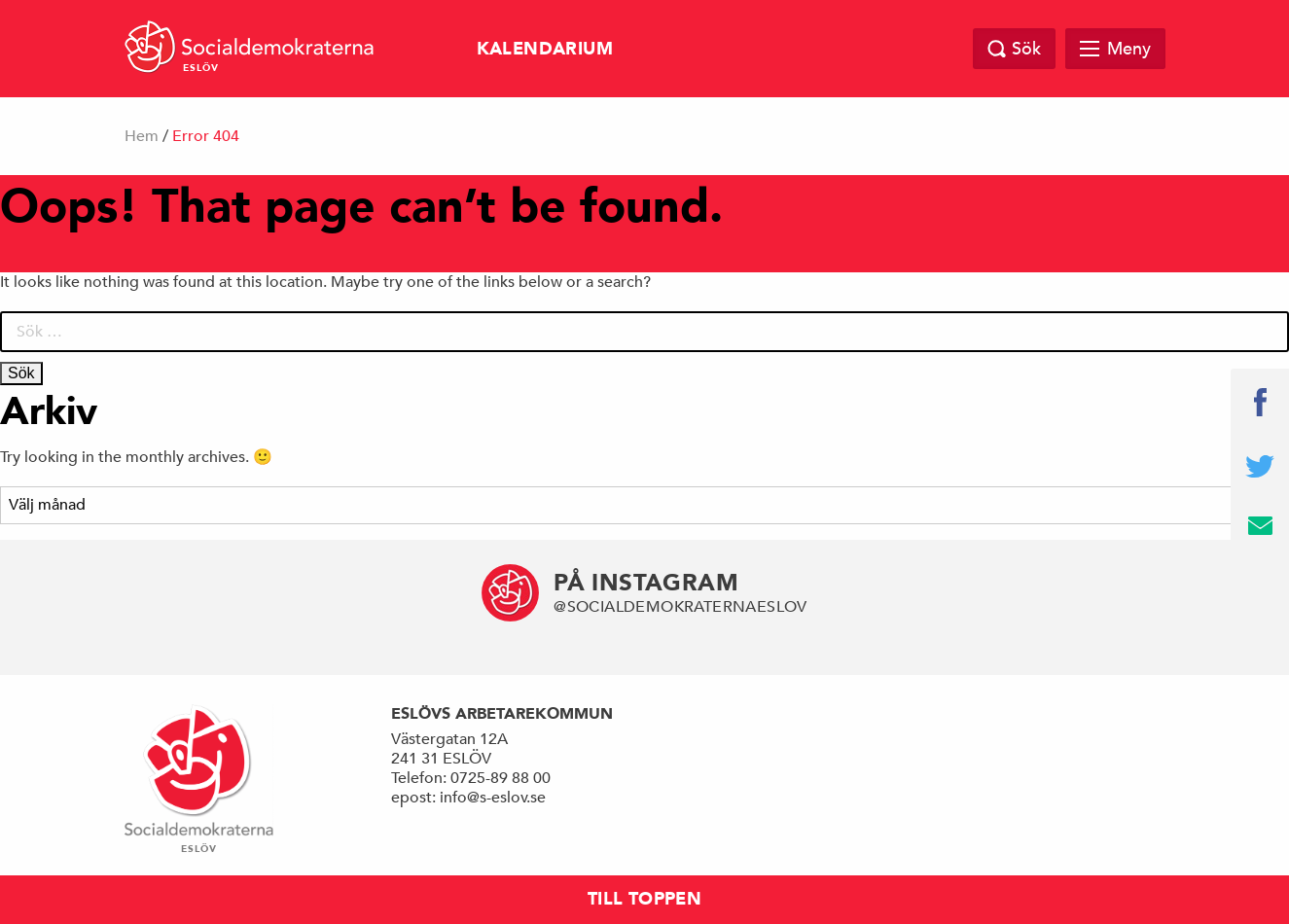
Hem (142, 136)
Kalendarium (545, 49)
